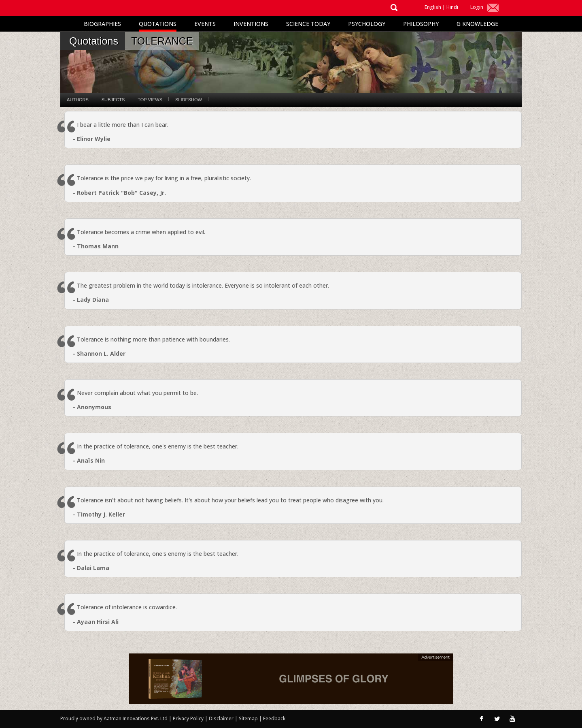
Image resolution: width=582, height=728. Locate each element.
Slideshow (188, 99)
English (433, 7)
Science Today (308, 24)
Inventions (251, 24)
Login (476, 7)
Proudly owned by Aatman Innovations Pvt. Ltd (114, 718)
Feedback (274, 718)
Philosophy (421, 24)
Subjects (113, 99)
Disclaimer (221, 718)
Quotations (157, 24)
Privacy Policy (189, 718)
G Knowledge (477, 24)
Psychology (366, 24)
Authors (78, 99)
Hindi (452, 7)
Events (205, 24)
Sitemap (249, 718)
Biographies (102, 24)
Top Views (150, 99)
